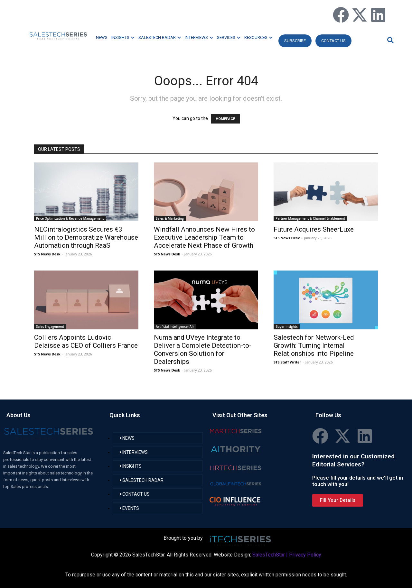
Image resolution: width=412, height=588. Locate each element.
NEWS (102, 37)
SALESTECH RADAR (159, 37)
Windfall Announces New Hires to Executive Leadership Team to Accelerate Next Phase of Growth (204, 237)
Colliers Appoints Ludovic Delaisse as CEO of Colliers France (86, 341)
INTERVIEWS (199, 37)
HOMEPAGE (225, 119)
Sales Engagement (50, 326)
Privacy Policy (305, 555)
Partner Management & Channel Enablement (310, 218)
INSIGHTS (123, 37)
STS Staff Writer (287, 362)
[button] (389, 40)
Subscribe (295, 40)
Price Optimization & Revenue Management (70, 218)
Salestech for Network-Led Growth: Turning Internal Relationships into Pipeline (314, 345)
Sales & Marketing (170, 218)
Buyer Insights (287, 326)
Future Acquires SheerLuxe (314, 229)
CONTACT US (333, 40)
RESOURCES (258, 37)
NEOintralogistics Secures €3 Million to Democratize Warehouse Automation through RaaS (86, 237)
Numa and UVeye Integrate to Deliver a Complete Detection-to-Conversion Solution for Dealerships (202, 349)
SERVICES (228, 37)
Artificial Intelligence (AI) (175, 326)
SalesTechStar (268, 555)
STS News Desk (47, 254)
